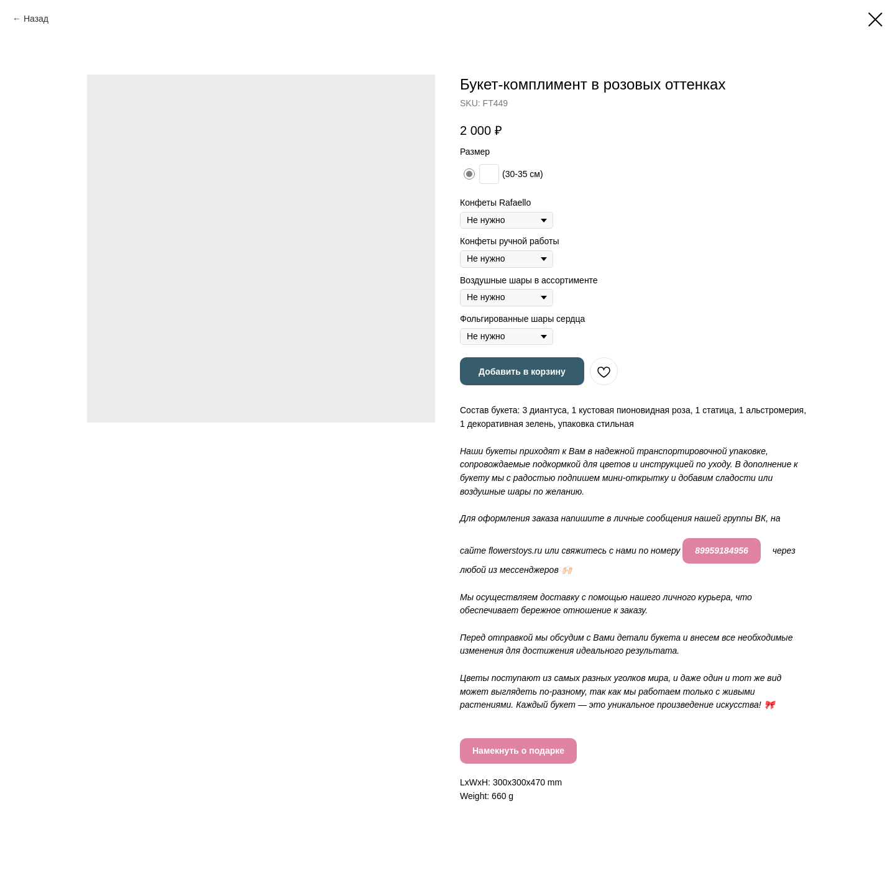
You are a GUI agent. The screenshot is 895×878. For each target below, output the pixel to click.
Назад (36, 19)
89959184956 (721, 551)
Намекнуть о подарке (518, 751)
